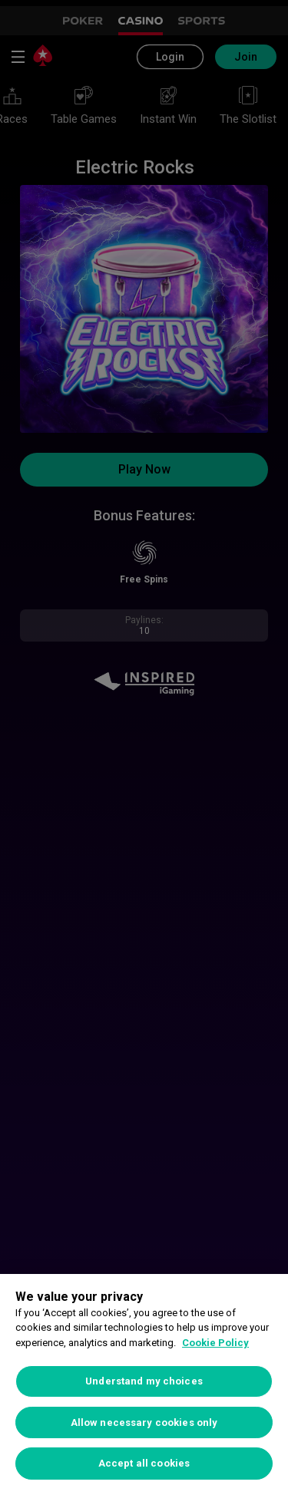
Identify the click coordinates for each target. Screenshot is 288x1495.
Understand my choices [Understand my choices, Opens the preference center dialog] (144, 1381)
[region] (144, 1384)
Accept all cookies (144, 1463)
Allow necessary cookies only (144, 1422)
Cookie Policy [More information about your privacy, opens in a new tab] (215, 1342)
